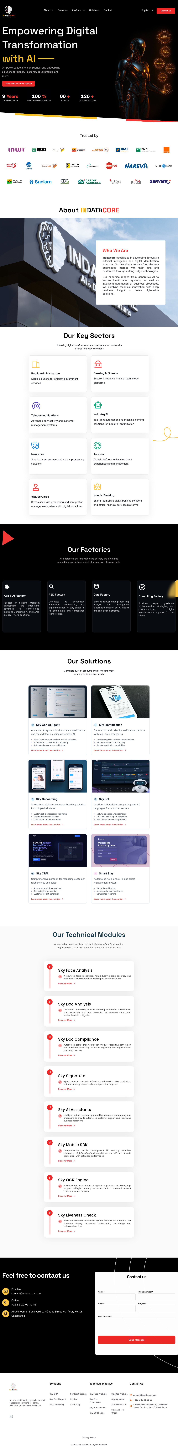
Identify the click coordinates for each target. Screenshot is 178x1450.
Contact (108, 10)
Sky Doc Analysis (119, 1394)
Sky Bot (73, 1399)
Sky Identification (78, 1394)
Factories (63, 10)
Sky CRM (54, 1394)
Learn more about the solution (18, 83)
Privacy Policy (89, 1437)
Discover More (67, 997)
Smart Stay (75, 1404)
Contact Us (166, 11)
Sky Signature (117, 1399)
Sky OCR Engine (97, 1413)
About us (48, 10)
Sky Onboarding (57, 1404)
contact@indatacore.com (143, 1395)
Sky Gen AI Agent (58, 1399)
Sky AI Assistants (98, 1407)
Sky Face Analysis (98, 1394)
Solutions (94, 10)
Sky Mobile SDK (118, 1404)
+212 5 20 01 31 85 (141, 1400)
